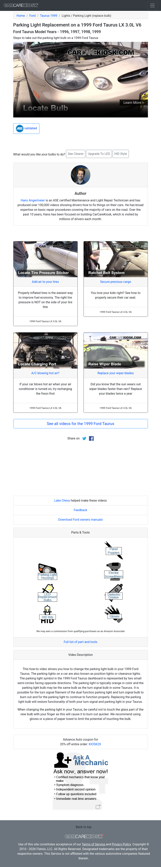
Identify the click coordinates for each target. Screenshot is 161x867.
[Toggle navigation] (152, 5)
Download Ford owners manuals (80, 519)
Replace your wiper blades (116, 373)
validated (26, 128)
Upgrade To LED (99, 154)
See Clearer (76, 154)
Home (21, 16)
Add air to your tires (45, 282)
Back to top (83, 827)
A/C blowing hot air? (45, 373)
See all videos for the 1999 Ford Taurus (80, 423)
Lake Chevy (62, 500)
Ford (32, 16)
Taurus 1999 (48, 16)
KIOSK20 (95, 744)
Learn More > (134, 103)
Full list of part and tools (80, 642)
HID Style (120, 154)
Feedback (80, 510)
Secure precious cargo (115, 282)
